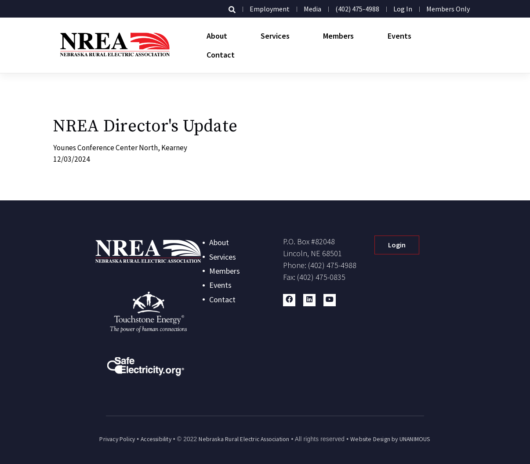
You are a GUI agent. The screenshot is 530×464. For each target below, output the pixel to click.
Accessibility (156, 439)
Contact (221, 55)
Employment (270, 8)
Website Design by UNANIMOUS (390, 439)
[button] (289, 300)
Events (399, 36)
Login (397, 244)
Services (275, 36)
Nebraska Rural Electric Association (244, 439)
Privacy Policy (117, 439)
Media (312, 8)
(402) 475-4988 (357, 8)
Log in (402, 8)
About (217, 36)
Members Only (448, 8)
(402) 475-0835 (321, 277)
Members (338, 36)
